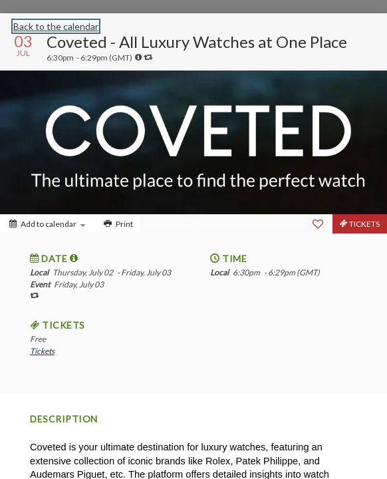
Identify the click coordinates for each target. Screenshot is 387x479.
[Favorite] (318, 224)
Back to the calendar (55, 26)
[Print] (117, 224)
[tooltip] (138, 57)
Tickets (42, 351)
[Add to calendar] (47, 224)
